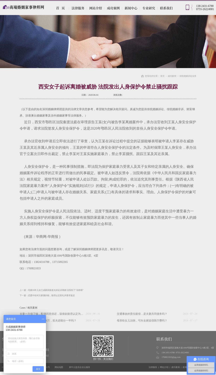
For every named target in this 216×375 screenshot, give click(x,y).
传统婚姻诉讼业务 (187, 76)
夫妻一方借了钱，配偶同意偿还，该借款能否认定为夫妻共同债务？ (59, 313)
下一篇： (47, 295)
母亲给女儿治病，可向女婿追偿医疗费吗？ (142, 320)
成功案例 (172, 76)
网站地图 (58, 367)
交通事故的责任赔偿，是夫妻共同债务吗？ (142, 313)
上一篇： (52, 290)
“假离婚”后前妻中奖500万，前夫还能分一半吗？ (48, 320)
